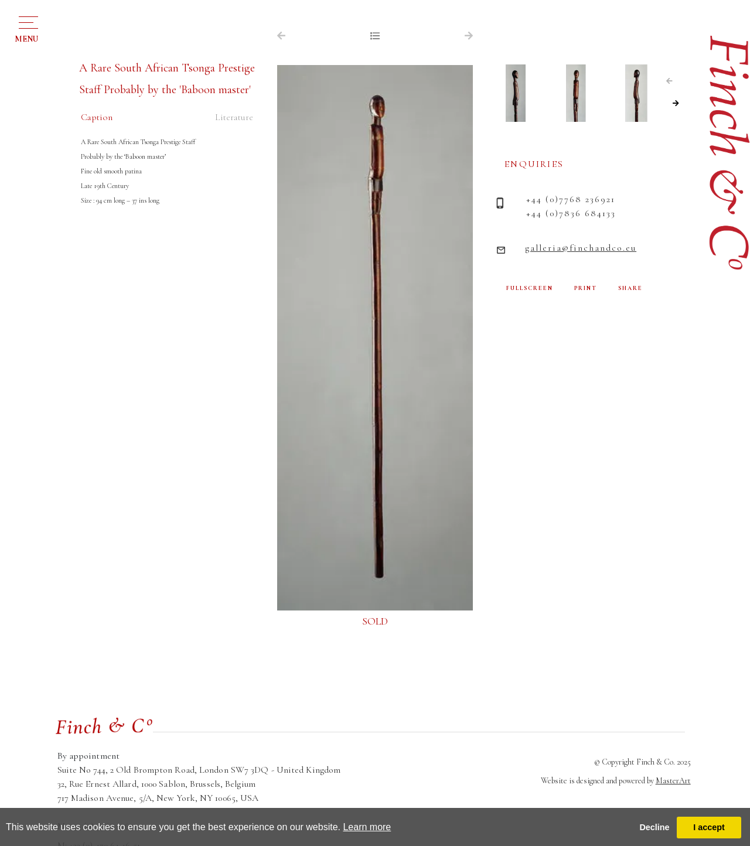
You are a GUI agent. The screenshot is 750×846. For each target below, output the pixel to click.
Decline (654, 827)
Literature (234, 117)
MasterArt (673, 781)
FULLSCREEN (529, 288)
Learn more (367, 827)
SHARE (630, 288)
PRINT (585, 288)
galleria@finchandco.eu (580, 248)
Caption (96, 117)
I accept (709, 827)
